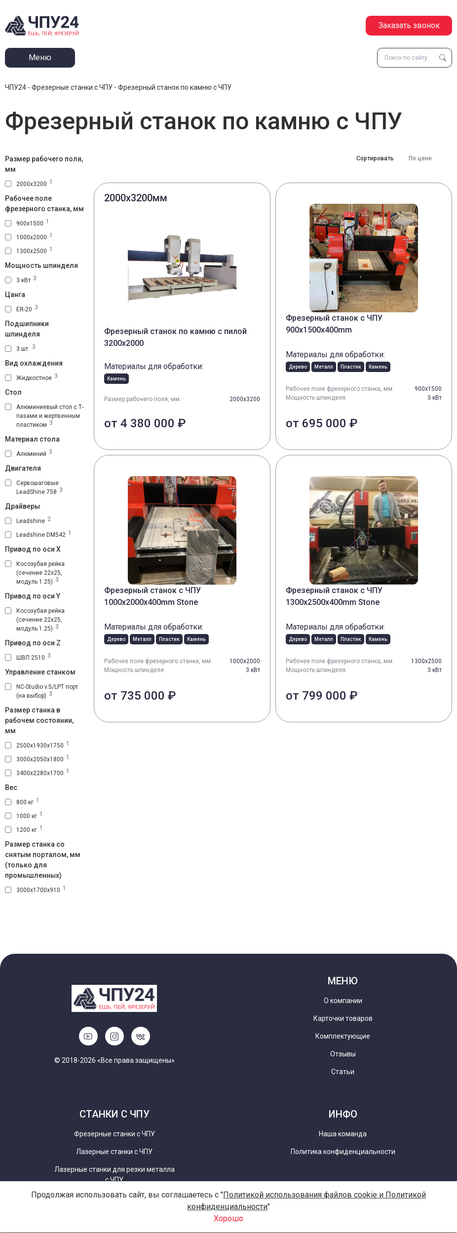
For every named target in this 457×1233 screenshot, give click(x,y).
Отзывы (343, 1054)
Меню (40, 57)
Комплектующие (342, 1036)
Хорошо (228, 1218)
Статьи (342, 1072)
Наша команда (343, 1134)
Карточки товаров (343, 1018)
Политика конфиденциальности (343, 1152)
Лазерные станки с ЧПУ (114, 1152)
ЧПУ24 (15, 87)
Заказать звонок (409, 25)
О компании (343, 1001)
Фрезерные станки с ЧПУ (72, 87)
